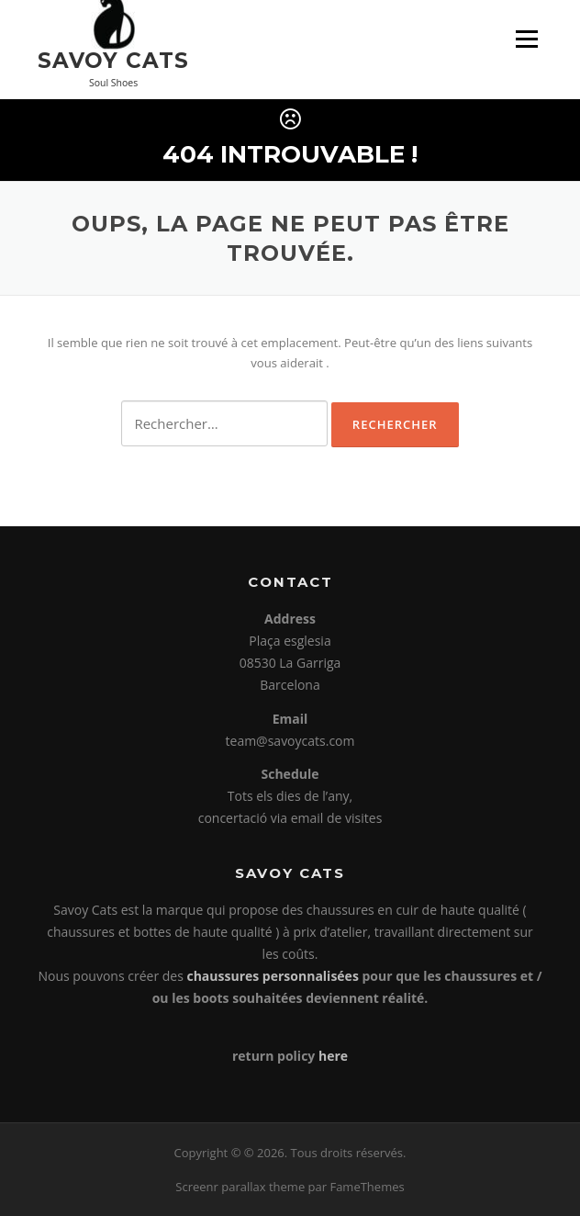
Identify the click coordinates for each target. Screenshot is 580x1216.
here (333, 1055)
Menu (526, 38)
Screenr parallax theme (240, 1186)
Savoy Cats (113, 60)
